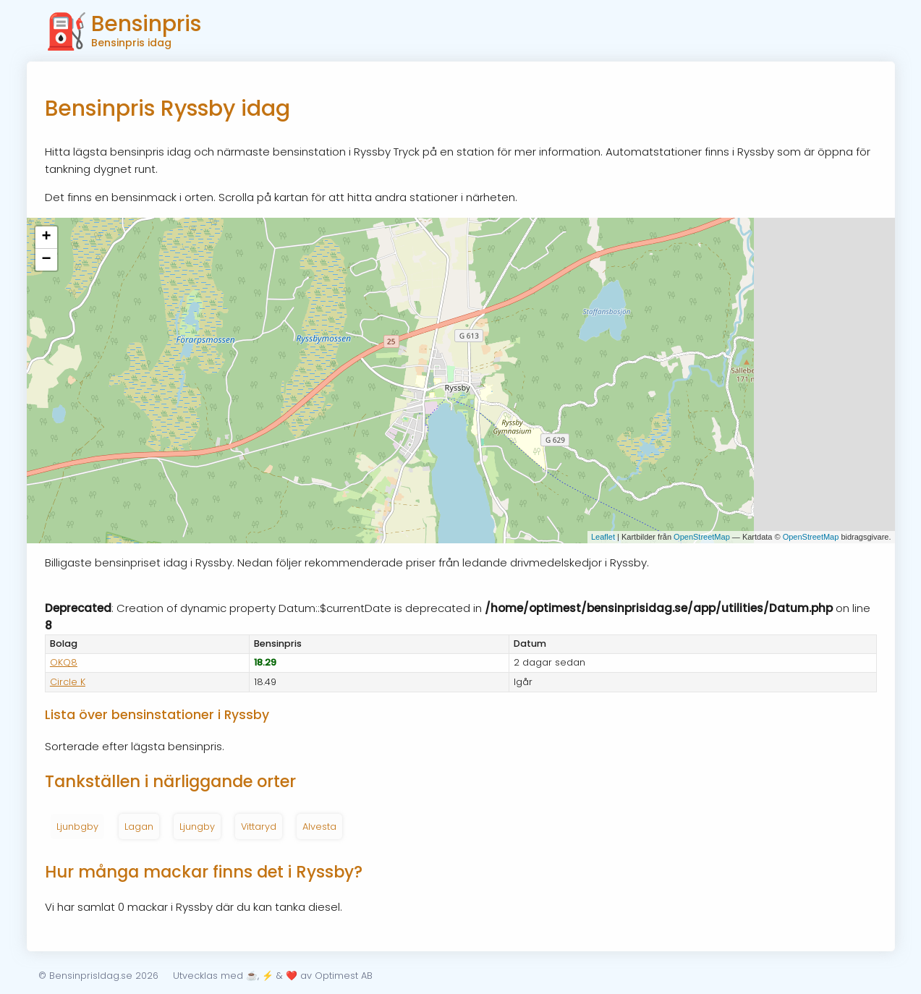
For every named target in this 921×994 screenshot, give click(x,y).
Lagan (138, 826)
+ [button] (46, 237)
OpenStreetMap (702, 536)
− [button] (46, 260)
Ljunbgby (77, 826)
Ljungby (197, 826)
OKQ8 (63, 662)
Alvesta (319, 826)
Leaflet (603, 536)
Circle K (67, 682)
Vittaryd (258, 826)
